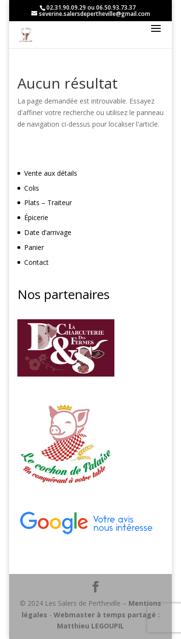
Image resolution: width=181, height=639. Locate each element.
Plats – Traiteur (48, 202)
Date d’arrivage (47, 232)
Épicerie (36, 217)
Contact (36, 262)
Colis (31, 188)
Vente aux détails (50, 173)
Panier (34, 247)
